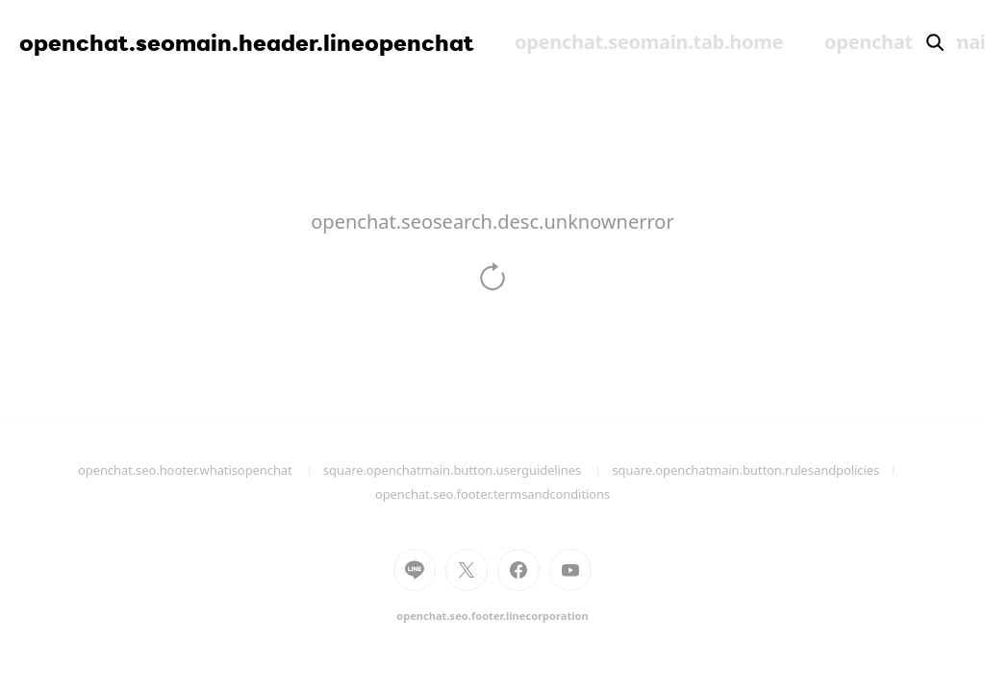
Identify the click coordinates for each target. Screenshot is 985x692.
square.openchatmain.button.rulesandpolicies (759, 470)
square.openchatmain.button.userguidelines (468, 470)
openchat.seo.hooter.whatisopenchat (200, 470)
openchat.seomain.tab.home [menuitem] (649, 42)
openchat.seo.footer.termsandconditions (492, 494)
